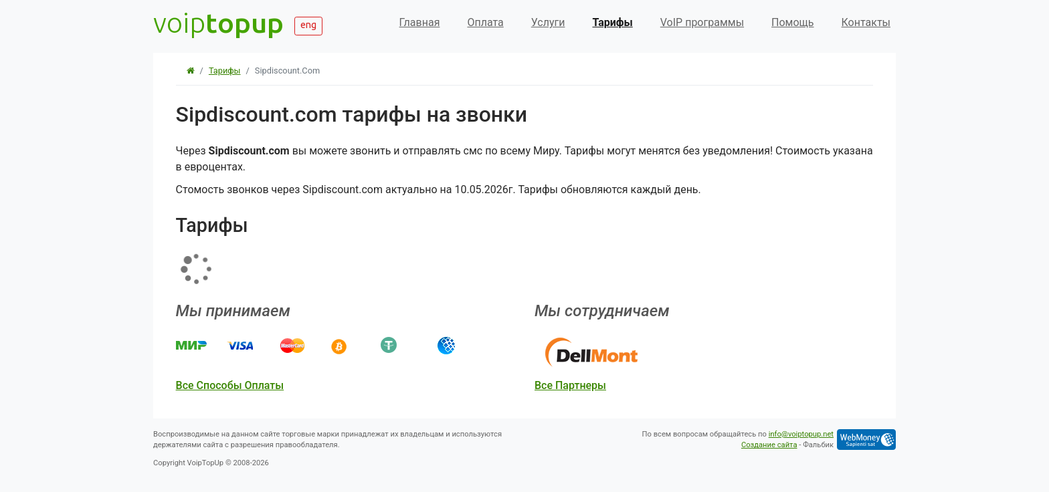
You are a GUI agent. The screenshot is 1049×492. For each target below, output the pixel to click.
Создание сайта (769, 445)
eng (308, 24)
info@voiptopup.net (801, 434)
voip (218, 22)
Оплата (485, 22)
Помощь (792, 22)
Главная (419, 22)
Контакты (866, 22)
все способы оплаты (230, 385)
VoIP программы (702, 22)
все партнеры (570, 385)
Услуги (548, 22)
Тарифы (612, 22)
